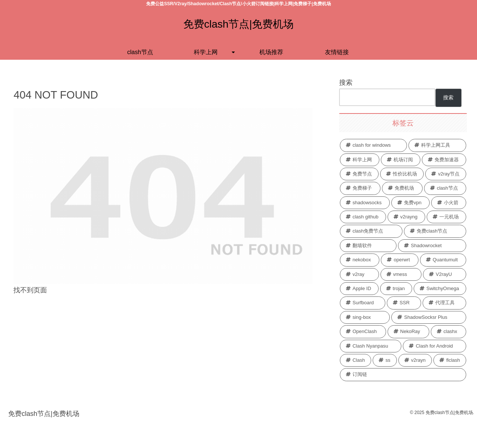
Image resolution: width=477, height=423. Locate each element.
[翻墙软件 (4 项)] (368, 245)
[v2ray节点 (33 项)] (445, 174)
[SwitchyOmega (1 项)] (440, 288)
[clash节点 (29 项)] (445, 188)
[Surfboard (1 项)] (362, 302)
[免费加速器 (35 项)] (444, 159)
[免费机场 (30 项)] (402, 188)
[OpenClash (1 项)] (363, 331)
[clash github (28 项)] (363, 217)
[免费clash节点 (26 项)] (435, 231)
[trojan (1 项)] (396, 288)
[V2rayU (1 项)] (444, 274)
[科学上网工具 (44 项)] (437, 145)
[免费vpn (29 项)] (410, 202)
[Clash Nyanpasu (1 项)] (371, 346)
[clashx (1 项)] (449, 331)
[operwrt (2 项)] (399, 260)
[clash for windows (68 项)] (373, 145)
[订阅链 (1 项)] (403, 374)
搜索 (346, 82)
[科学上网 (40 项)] (359, 159)
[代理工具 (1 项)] (444, 302)
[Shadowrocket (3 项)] (432, 245)
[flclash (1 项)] (449, 360)
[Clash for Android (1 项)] (434, 346)
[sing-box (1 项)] (365, 317)
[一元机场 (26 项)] (447, 217)
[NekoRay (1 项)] (408, 331)
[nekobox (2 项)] (359, 260)
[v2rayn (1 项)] (415, 360)
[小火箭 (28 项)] (449, 202)
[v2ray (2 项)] (359, 274)
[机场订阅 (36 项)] (400, 159)
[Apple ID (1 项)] (359, 288)
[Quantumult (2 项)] (443, 260)
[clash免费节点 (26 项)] (371, 231)
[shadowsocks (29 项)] (365, 202)
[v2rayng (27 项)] (406, 217)
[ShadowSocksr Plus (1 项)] (428, 317)
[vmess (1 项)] (401, 274)
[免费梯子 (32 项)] (360, 188)
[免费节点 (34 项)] (359, 174)
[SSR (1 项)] (404, 302)
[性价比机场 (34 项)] (402, 174)
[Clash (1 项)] (356, 360)
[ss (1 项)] (385, 360)
